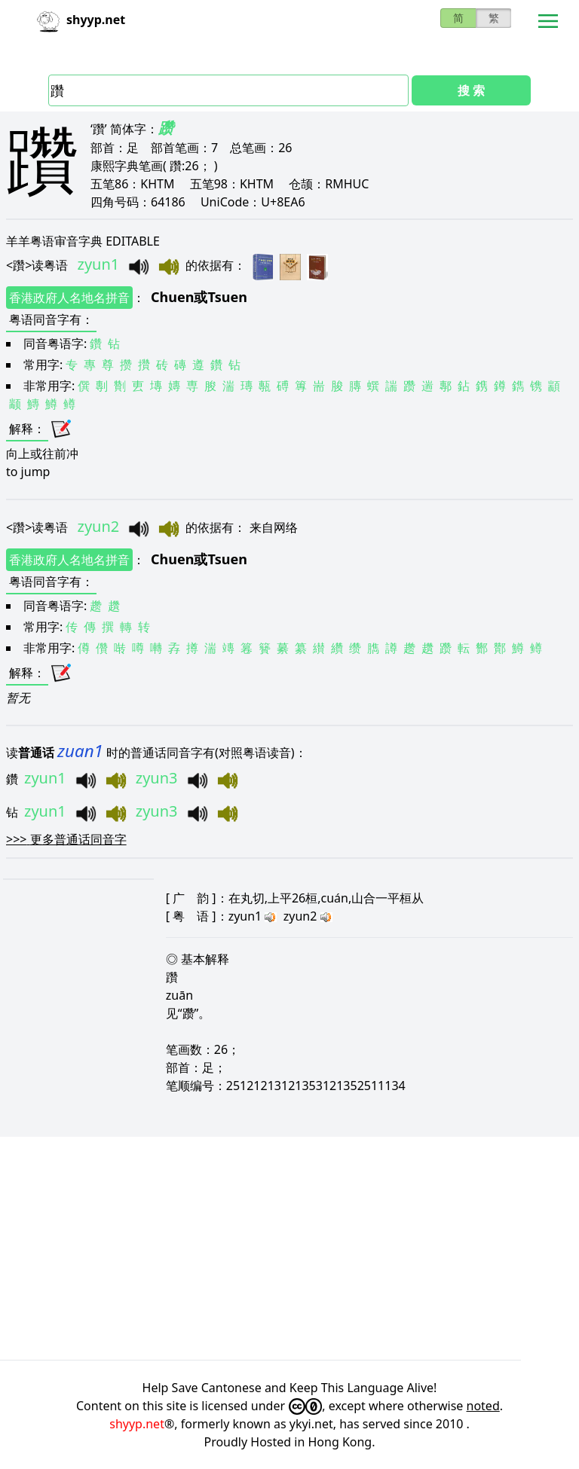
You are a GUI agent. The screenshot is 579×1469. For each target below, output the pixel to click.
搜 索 (471, 90)
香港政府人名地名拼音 (69, 297)
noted (483, 1405)
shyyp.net (136, 1424)
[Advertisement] (289, 1248)
